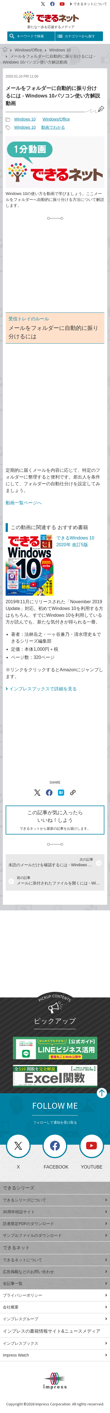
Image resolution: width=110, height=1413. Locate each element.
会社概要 (55, 1307)
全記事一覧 (55, 1283)
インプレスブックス (55, 1343)
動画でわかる (53, 127)
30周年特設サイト (55, 1212)
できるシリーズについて (55, 1200)
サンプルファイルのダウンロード (55, 1235)
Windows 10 (60, 50)
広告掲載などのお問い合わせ (55, 1271)
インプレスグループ (55, 1319)
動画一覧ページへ (24, 502)
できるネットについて (88, 4)
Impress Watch (55, 1355)
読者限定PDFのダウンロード (55, 1223)
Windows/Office (28, 50)
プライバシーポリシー (55, 1295)
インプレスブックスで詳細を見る (43, 688)
